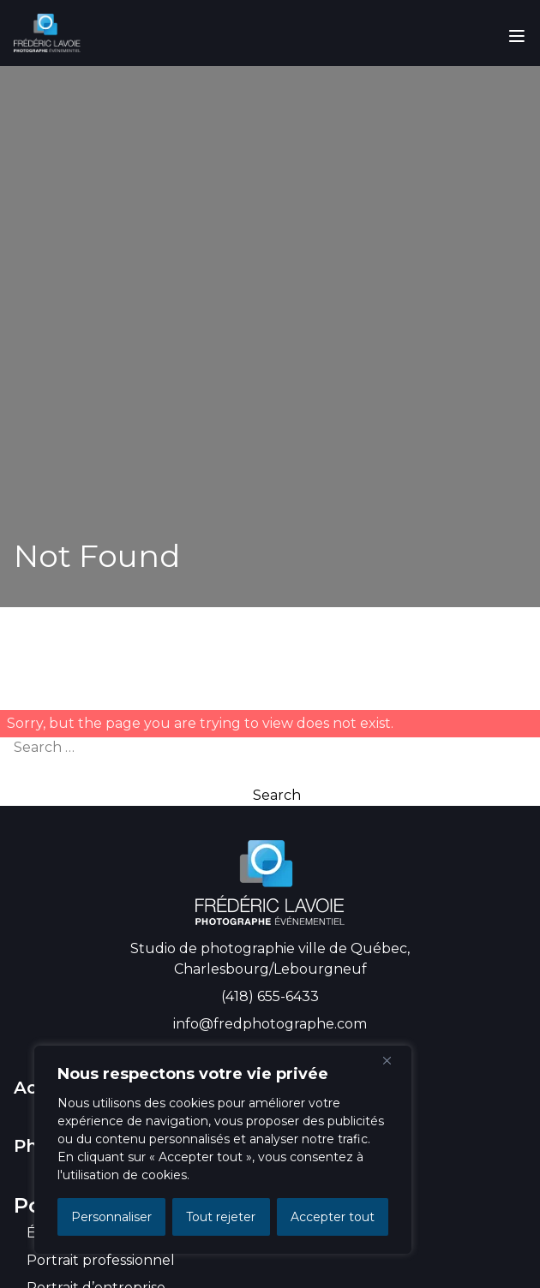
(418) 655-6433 (270, 996)
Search (277, 795)
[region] (222, 1150)
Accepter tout (333, 1217)
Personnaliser (111, 1217)
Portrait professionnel (101, 1260)
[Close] (393, 1060)
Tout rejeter (220, 1217)
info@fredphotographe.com (270, 1024)
